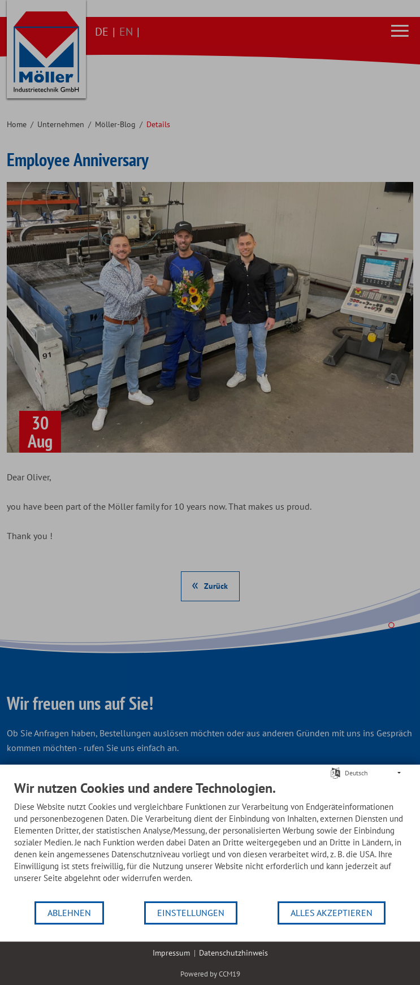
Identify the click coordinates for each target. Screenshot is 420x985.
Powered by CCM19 (210, 974)
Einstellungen (190, 912)
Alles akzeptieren (332, 912)
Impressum (171, 953)
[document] (210, 840)
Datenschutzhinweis (233, 953)
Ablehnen (69, 912)
